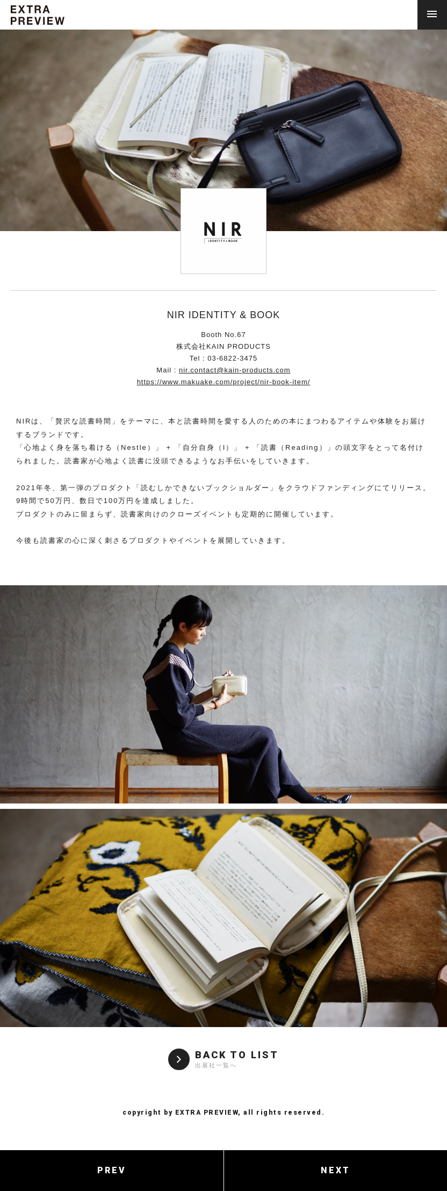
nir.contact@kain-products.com (235, 370)
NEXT (335, 1170)
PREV (111, 1170)
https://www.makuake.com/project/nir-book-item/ (224, 382)
